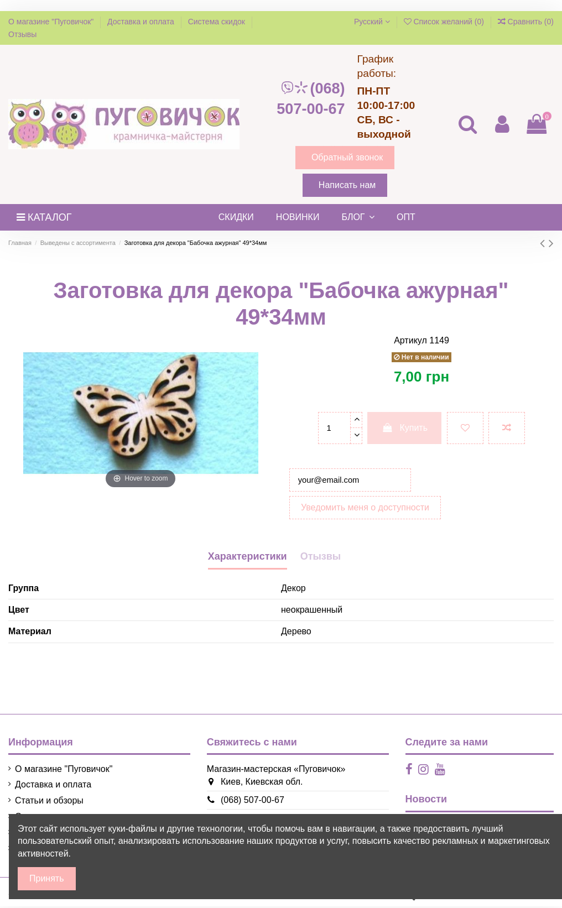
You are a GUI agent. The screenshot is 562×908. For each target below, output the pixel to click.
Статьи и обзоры (49, 802)
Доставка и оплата (141, 21)
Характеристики (247, 558)
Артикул (410, 340)
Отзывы (22, 34)
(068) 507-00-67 (311, 98)
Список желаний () (445, 21)
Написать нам (347, 185)
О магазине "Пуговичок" (52, 21)
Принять (46, 878)
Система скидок (217, 21)
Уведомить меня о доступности (365, 509)
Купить (404, 427)
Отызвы (320, 558)
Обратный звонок (347, 157)
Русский (372, 21)
